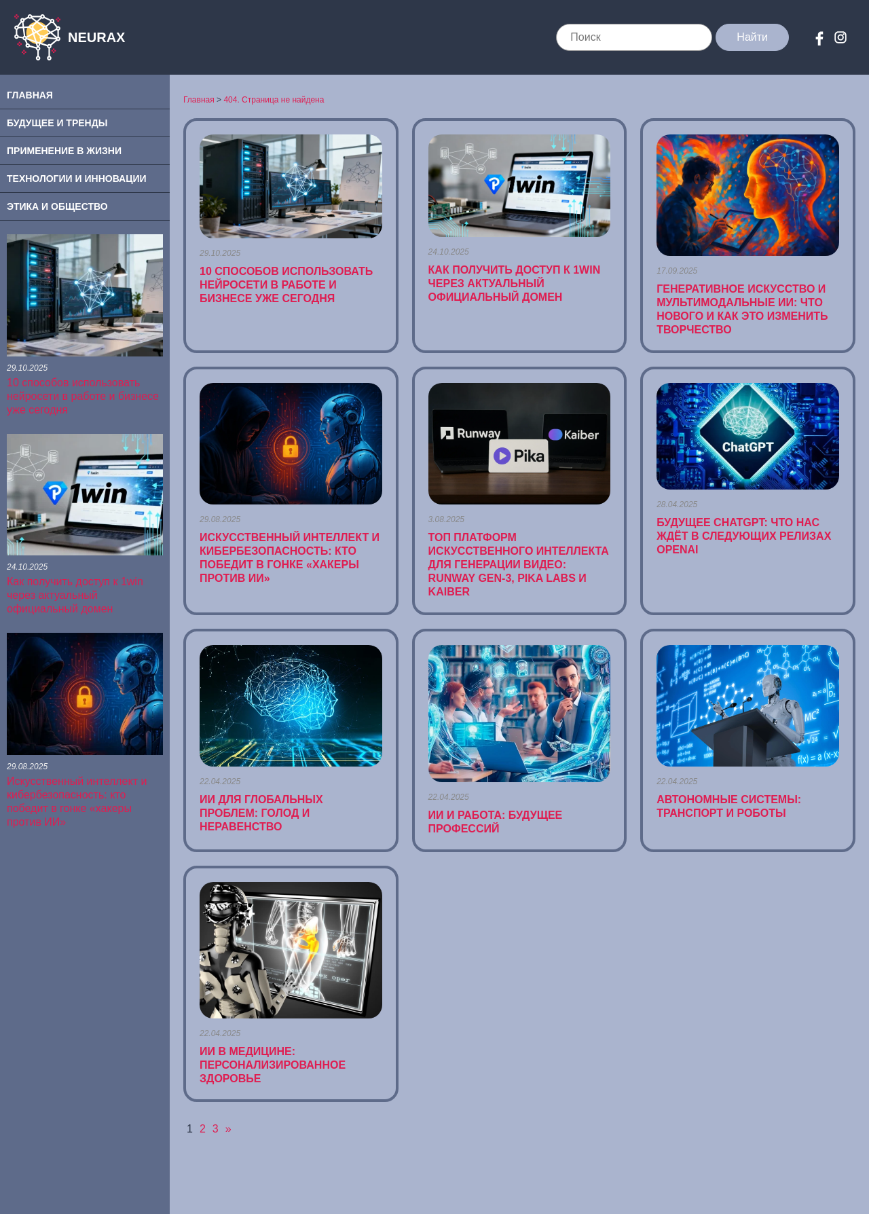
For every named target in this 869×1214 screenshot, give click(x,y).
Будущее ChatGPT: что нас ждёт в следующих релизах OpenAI (744, 536)
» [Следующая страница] (228, 1129)
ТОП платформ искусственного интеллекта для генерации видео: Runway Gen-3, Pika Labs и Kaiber (518, 564)
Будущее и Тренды (57, 122)
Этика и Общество (57, 206)
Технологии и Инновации (77, 178)
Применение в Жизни (64, 150)
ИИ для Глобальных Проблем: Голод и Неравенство (261, 813)
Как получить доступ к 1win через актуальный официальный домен (75, 595)
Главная (30, 95)
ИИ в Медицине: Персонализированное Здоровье (273, 1065)
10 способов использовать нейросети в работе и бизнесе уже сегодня (83, 396)
